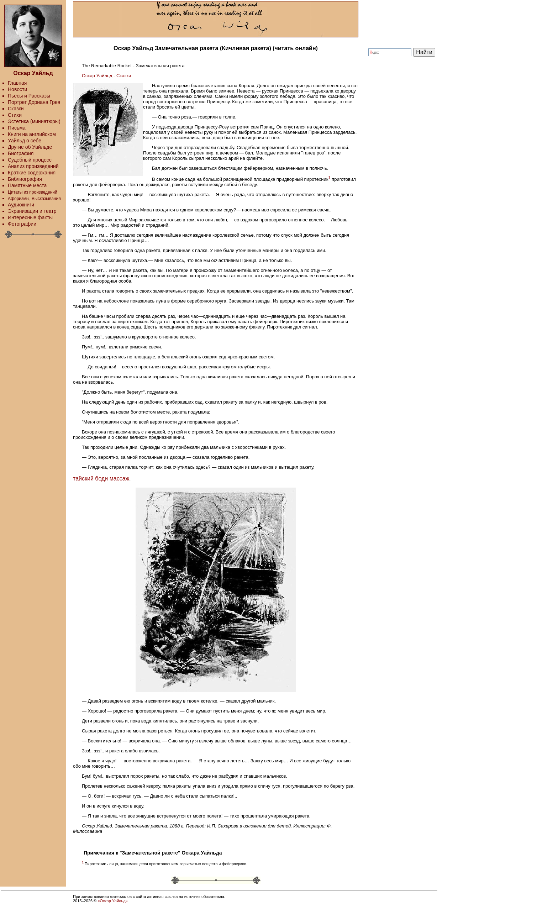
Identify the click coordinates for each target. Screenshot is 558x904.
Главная (17, 83)
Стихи (15, 115)
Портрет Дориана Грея (34, 102)
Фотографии (22, 224)
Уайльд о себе (24, 140)
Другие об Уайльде (30, 147)
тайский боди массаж (101, 478)
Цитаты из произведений (32, 192)
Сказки (16, 108)
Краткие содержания (32, 172)
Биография (20, 153)
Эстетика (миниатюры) (34, 121)
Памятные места (27, 185)
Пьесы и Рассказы (29, 96)
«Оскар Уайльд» (112, 901)
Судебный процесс (30, 160)
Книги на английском (32, 134)
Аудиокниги (21, 204)
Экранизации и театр (32, 211)
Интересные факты (30, 217)
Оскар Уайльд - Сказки (106, 75)
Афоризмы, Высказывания (34, 198)
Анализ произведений (33, 166)
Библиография (25, 179)
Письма (17, 128)
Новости (17, 89)
